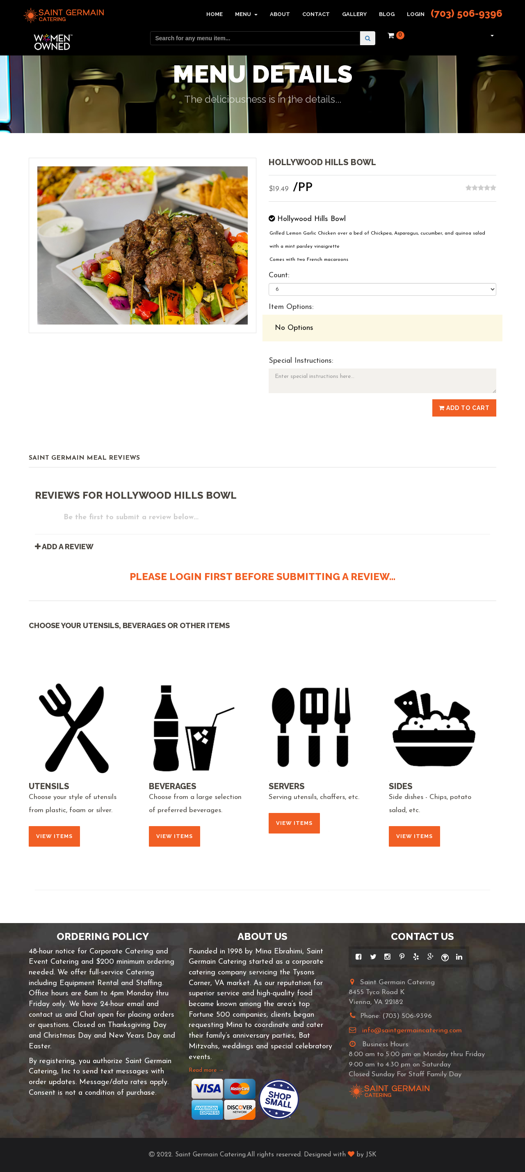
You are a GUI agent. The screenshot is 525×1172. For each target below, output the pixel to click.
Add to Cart (464, 408)
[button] (491, 35)
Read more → (206, 1070)
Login (416, 14)
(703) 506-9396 (466, 13)
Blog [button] (387, 14)
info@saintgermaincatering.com (412, 1030)
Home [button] (214, 14)
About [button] (280, 14)
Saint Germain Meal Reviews (84, 458)
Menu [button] (246, 14)
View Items (54, 836)
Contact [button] (316, 14)
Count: (279, 275)
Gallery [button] (354, 14)
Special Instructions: (301, 361)
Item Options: (291, 307)
